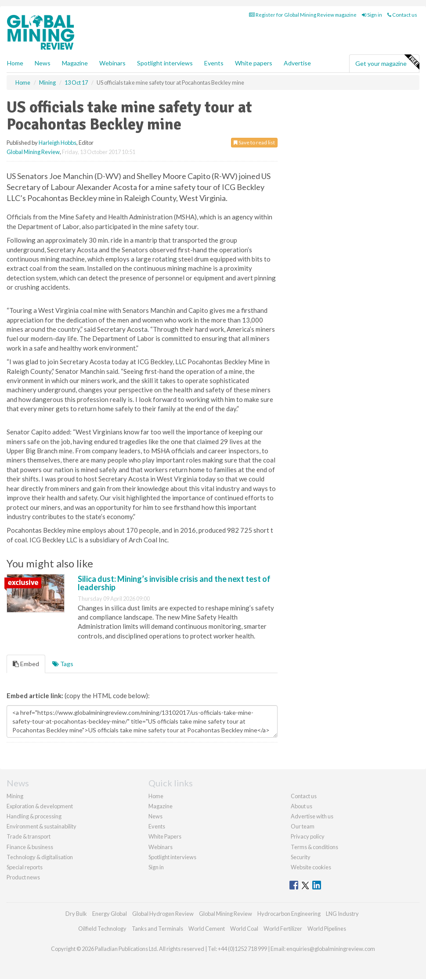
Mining (15, 796)
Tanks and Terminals (157, 928)
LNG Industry (342, 913)
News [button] (43, 63)
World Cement (206, 928)
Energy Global (109, 913)
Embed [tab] (26, 663)
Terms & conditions (314, 846)
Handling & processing (34, 816)
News (155, 816)
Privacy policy (308, 836)
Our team (302, 826)
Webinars (112, 63)
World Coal (244, 928)
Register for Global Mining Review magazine (303, 15)
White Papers (164, 836)
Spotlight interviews (165, 63)
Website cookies (311, 867)
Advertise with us (312, 816)
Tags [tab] (62, 663)
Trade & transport (29, 836)
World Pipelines (326, 928)
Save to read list (254, 142)
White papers (253, 63)
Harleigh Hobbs (57, 142)
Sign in (372, 15)
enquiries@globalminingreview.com (330, 948)
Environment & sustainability (41, 826)
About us (301, 806)
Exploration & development (40, 806)
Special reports (25, 867)
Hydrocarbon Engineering (289, 913)
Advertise (297, 63)
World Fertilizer (283, 928)
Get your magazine (387, 62)
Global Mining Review (33, 151)
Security (300, 857)
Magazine (75, 63)
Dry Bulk (76, 913)
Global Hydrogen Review (163, 913)
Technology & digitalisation (40, 857)
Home (15, 63)
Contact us (402, 15)
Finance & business (30, 846)
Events (214, 63)
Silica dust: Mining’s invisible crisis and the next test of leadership (174, 583)
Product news (23, 877)
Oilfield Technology (102, 928)
